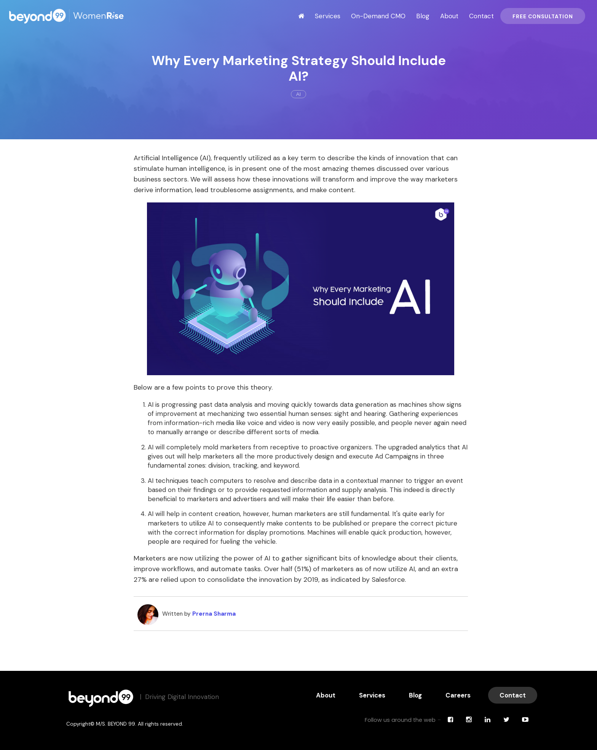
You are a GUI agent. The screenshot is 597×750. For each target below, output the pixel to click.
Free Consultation (542, 16)
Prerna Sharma (214, 614)
